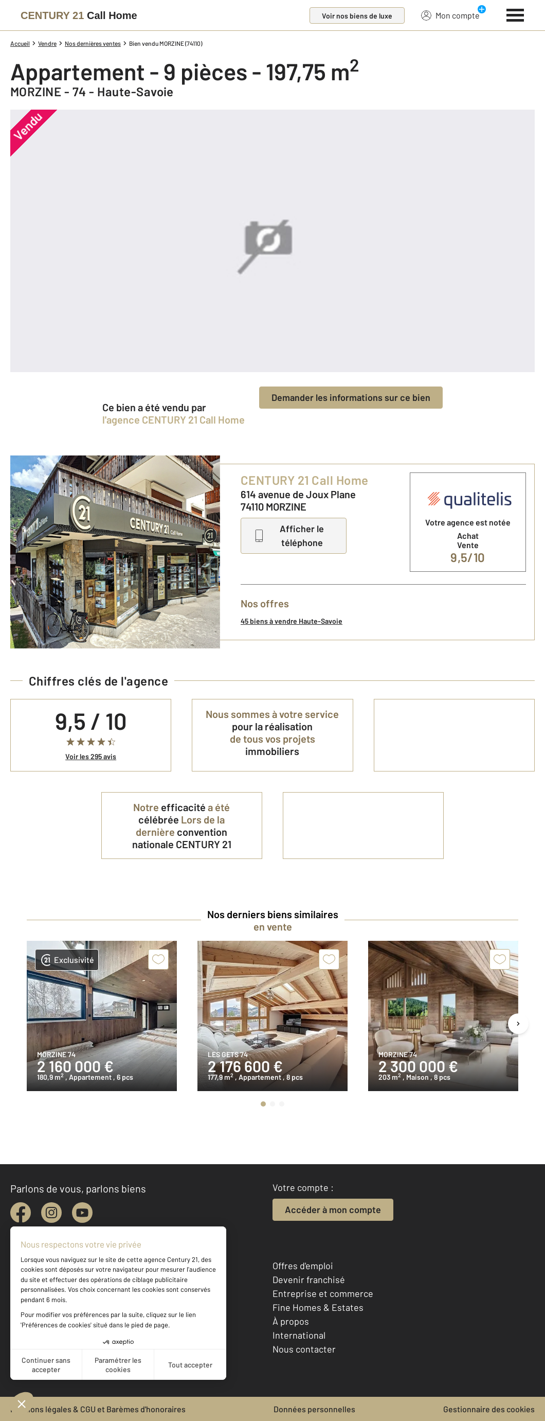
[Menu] (515, 14)
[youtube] (82, 1212)
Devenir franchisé (308, 1279)
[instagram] (51, 1212)
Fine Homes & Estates (318, 1307)
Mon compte (450, 15)
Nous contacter (304, 1349)
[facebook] (20, 1212)
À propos (290, 1321)
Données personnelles (314, 1409)
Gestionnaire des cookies (489, 1409)
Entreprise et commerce (322, 1293)
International (298, 1335)
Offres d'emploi (302, 1265)
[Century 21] (79, 15)
